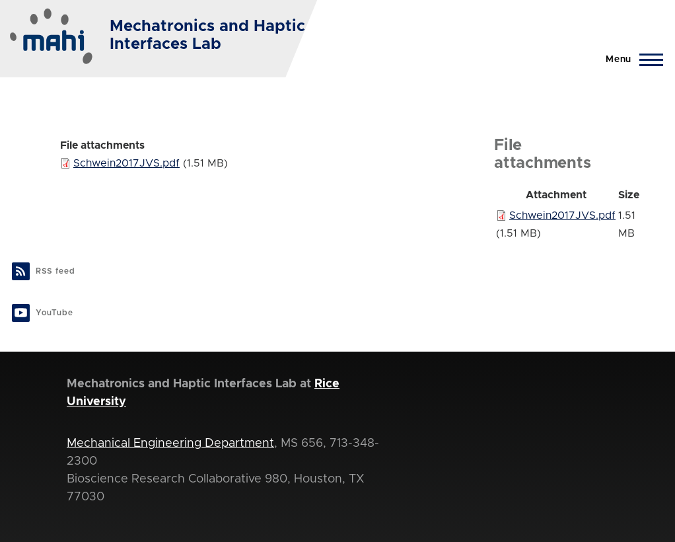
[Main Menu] (630, 59)
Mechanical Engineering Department (170, 443)
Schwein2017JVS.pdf (126, 163)
